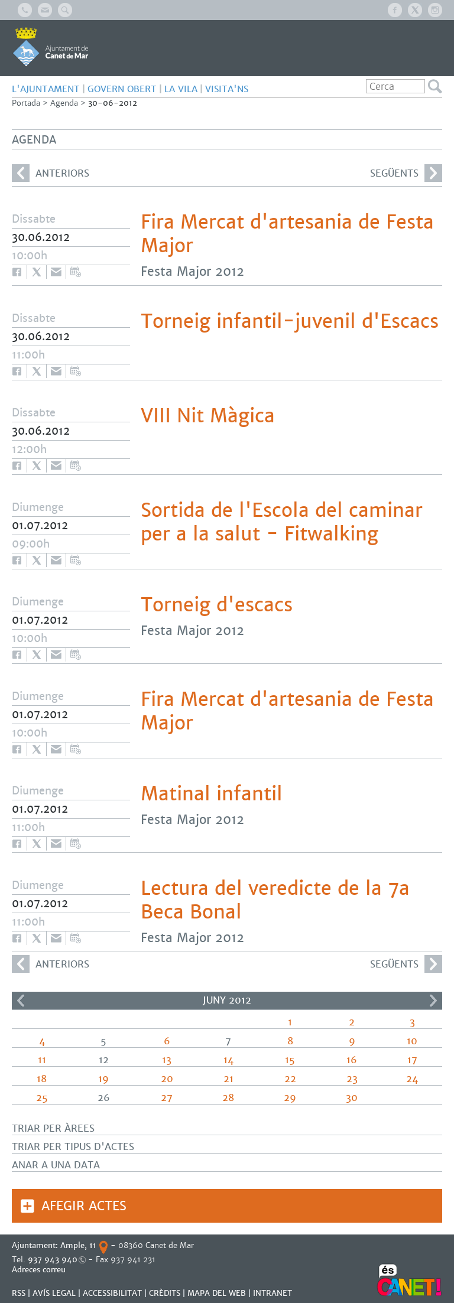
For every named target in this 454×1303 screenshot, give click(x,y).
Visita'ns (226, 89)
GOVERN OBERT (122, 89)
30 (352, 1098)
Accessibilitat (112, 1293)
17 (412, 1060)
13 (166, 1060)
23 (352, 1079)
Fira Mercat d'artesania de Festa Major (287, 234)
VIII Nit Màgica (208, 416)
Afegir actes (84, 1206)
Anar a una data (56, 1165)
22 (290, 1079)
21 (228, 1079)
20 (167, 1079)
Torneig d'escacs (217, 605)
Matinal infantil (212, 794)
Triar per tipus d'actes (73, 1147)
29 (290, 1098)
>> (433, 1000)
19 (103, 1079)
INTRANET (272, 1293)
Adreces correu (40, 1270)
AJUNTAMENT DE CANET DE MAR (50, 46)
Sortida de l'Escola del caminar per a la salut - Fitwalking (282, 522)
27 (167, 1098)
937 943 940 (52, 1260)
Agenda (64, 103)
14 (228, 1060)
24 (412, 1079)
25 (42, 1098)
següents (406, 173)
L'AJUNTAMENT (46, 89)
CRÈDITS (164, 1293)
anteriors (50, 173)
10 (412, 1041)
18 (42, 1079)
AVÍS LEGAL (54, 1293)
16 (351, 1060)
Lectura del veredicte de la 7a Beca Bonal (275, 900)
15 (290, 1060)
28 (228, 1098)
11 (42, 1060)
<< (21, 1000)
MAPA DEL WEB (216, 1293)
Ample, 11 (78, 1245)
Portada (26, 103)
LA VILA (180, 89)
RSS (18, 1293)
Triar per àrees (53, 1128)
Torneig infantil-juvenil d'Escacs (290, 321)
